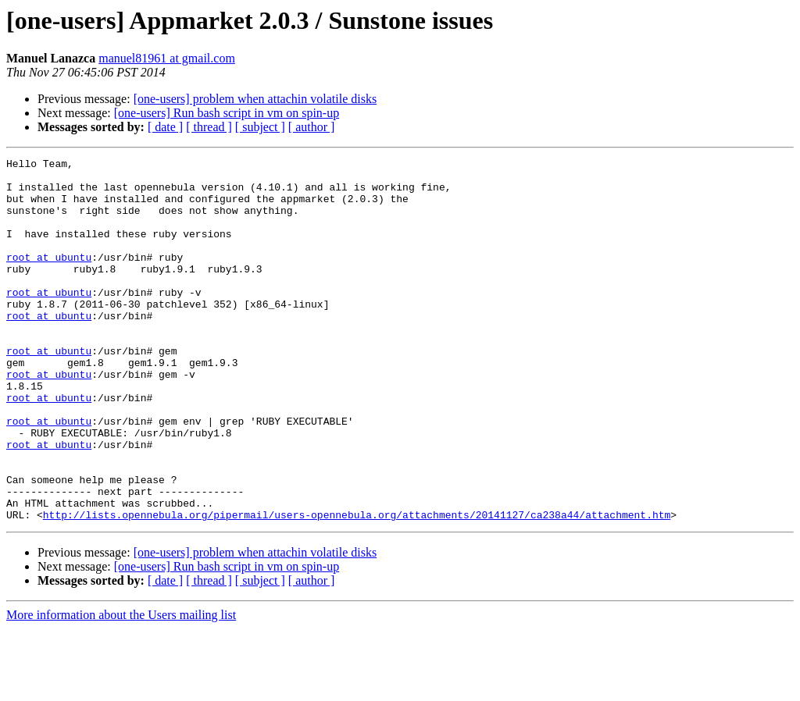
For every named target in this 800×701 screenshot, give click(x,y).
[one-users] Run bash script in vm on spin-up (226, 112)
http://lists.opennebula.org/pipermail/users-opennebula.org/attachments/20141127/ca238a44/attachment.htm (356, 587)
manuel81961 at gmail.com (166, 58)
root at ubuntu (48, 278)
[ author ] (311, 126)
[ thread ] (209, 126)
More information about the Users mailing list (121, 687)
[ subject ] (260, 126)
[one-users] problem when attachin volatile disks (255, 98)
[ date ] (165, 126)
